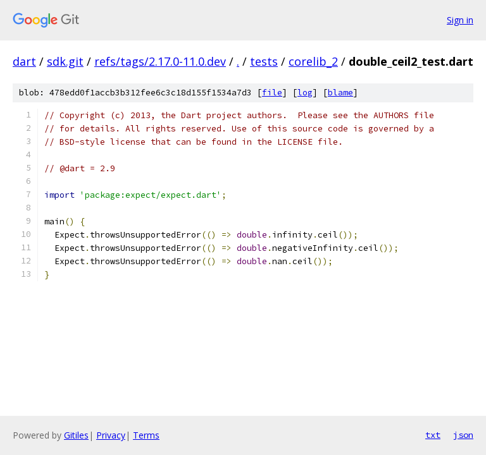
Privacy (110, 435)
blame (340, 92)
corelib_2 (313, 61)
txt (432, 434)
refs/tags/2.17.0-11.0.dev (160, 61)
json (463, 434)
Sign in (460, 20)
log (305, 92)
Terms (146, 435)
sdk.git (65, 61)
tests (264, 61)
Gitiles (76, 435)
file (272, 92)
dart (24, 61)
